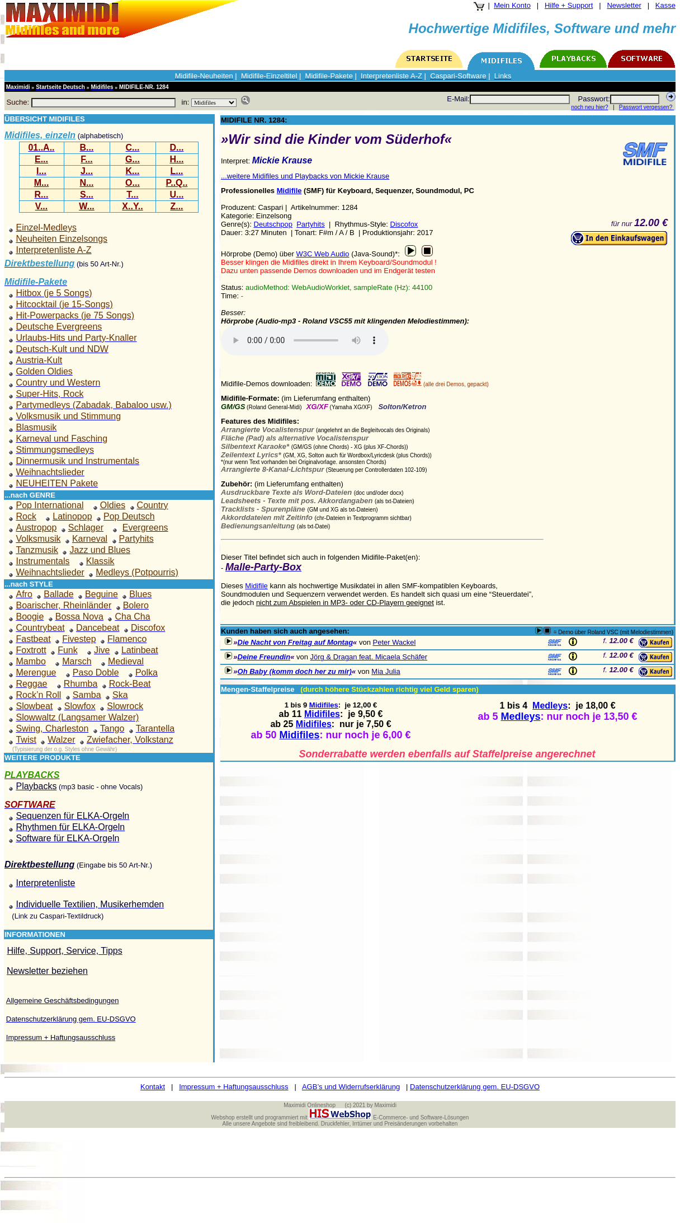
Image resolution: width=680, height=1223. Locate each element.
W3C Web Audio (322, 254)
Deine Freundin (264, 657)
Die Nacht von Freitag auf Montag (295, 642)
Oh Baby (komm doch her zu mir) (295, 671)
